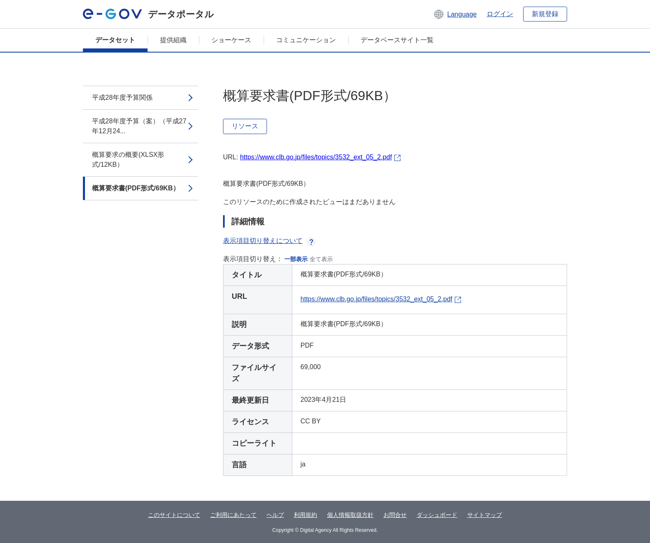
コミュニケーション (306, 39)
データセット (115, 39)
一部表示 (296, 259)
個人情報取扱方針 (350, 515)
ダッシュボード (437, 515)
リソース (245, 126)
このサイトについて (174, 515)
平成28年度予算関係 (122, 97)
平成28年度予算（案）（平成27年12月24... (139, 126)
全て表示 (321, 259)
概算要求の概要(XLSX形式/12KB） (128, 159)
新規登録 (545, 13)
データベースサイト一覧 (397, 39)
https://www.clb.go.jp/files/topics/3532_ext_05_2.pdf (316, 157)
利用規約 (305, 515)
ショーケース (231, 39)
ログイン (500, 13)
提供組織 (173, 39)
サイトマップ (484, 515)
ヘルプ (275, 515)
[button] (455, 14)
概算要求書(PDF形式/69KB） (135, 188)
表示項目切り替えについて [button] (269, 240)
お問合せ (395, 515)
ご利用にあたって (233, 515)
